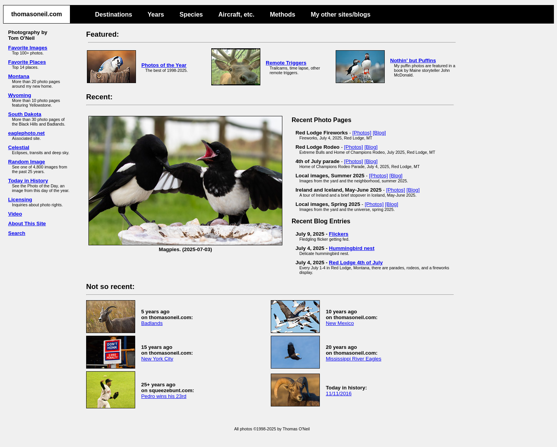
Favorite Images (27, 48)
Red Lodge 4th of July (356, 262)
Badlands (152, 323)
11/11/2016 (339, 393)
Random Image (26, 162)
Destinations (113, 14)
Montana (18, 76)
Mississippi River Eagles (353, 359)
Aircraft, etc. (236, 14)
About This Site (27, 223)
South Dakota (24, 114)
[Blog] (379, 133)
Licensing (20, 199)
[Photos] (361, 133)
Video (15, 214)
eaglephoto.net (26, 133)
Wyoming (19, 95)
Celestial (18, 147)
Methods (282, 14)
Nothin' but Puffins (413, 60)
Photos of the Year (164, 65)
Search (16, 233)
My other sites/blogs (340, 14)
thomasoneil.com (36, 14)
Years (156, 14)
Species (191, 14)
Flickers (338, 234)
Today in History (28, 181)
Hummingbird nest (352, 248)
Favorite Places (27, 62)
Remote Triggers (286, 63)
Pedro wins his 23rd (163, 396)
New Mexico (340, 323)
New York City (157, 359)
